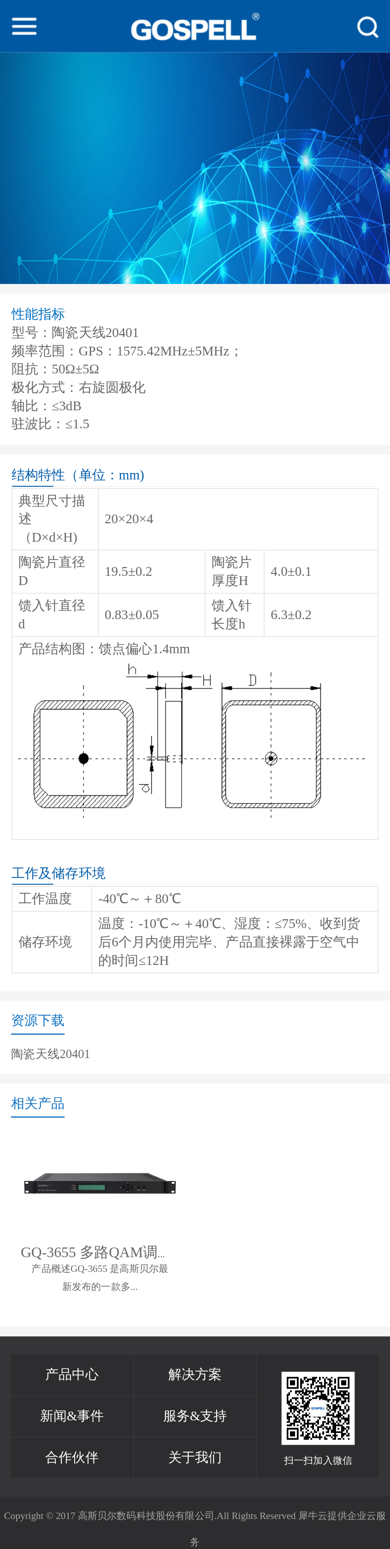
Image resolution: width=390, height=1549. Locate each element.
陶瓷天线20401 (50, 1053)
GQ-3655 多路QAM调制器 (104, 1252)
